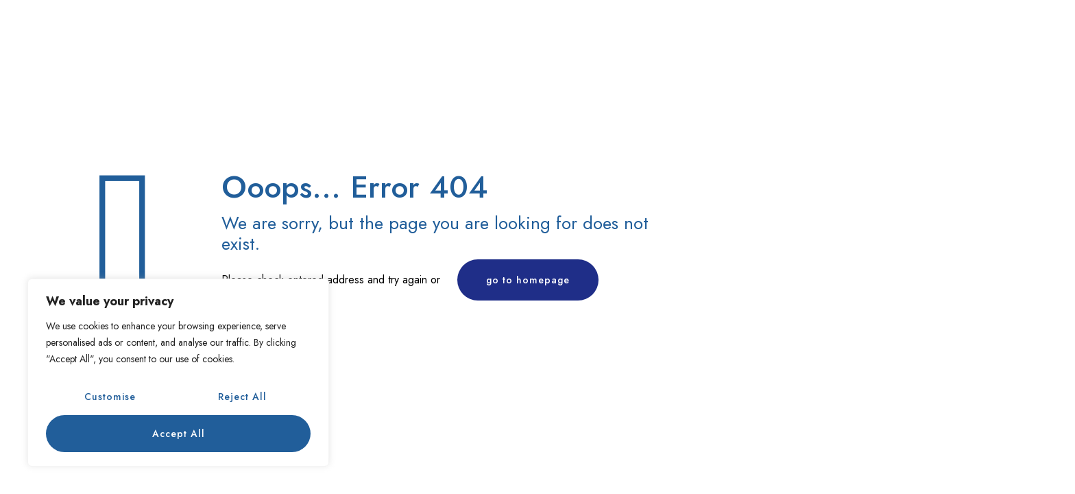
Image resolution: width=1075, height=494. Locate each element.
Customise (110, 396)
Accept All (178, 433)
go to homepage (528, 280)
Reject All (242, 396)
